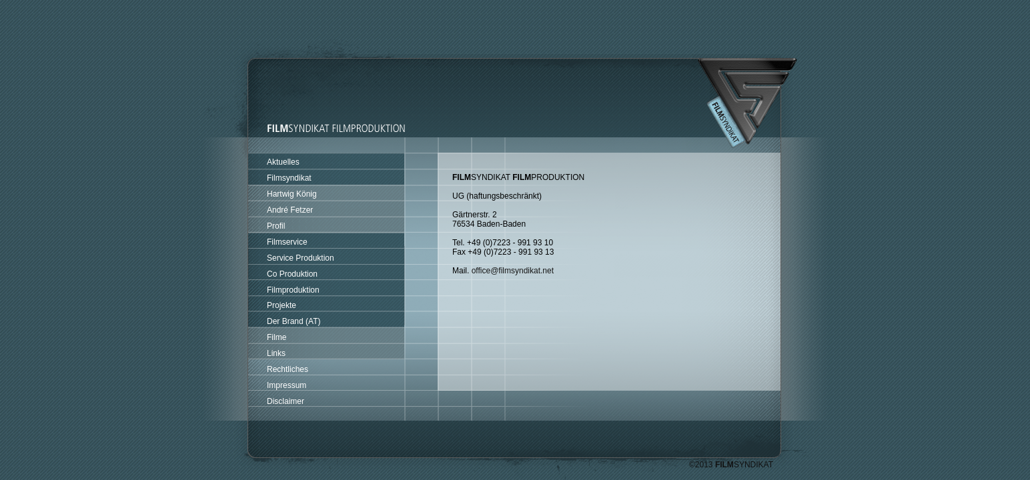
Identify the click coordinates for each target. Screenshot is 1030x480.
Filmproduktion (293, 290)
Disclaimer (285, 401)
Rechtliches (287, 369)
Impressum (286, 385)
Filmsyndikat (289, 178)
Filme (276, 337)
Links (276, 353)
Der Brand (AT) (293, 321)
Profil (276, 226)
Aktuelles (283, 162)
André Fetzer (290, 210)
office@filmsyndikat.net (513, 270)
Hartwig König (292, 194)
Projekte (281, 305)
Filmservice (287, 242)
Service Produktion (300, 258)
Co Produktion (292, 274)
